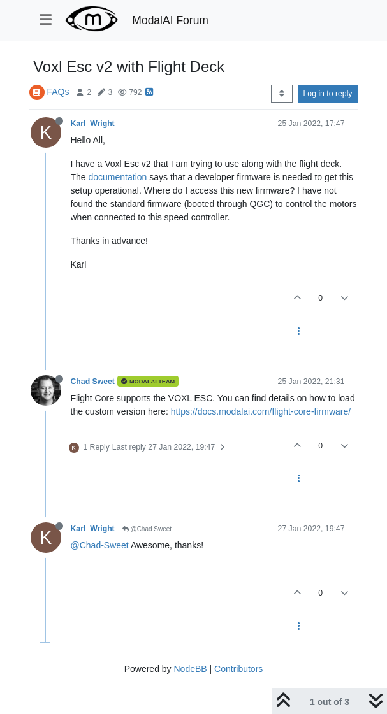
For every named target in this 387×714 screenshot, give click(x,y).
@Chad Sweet (147, 528)
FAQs (58, 92)
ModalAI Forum (170, 20)
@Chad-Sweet (100, 545)
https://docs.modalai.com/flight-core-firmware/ (261, 411)
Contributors (238, 669)
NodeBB (190, 669)
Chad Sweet (93, 381)
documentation (118, 177)
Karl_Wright (93, 123)
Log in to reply (328, 93)
